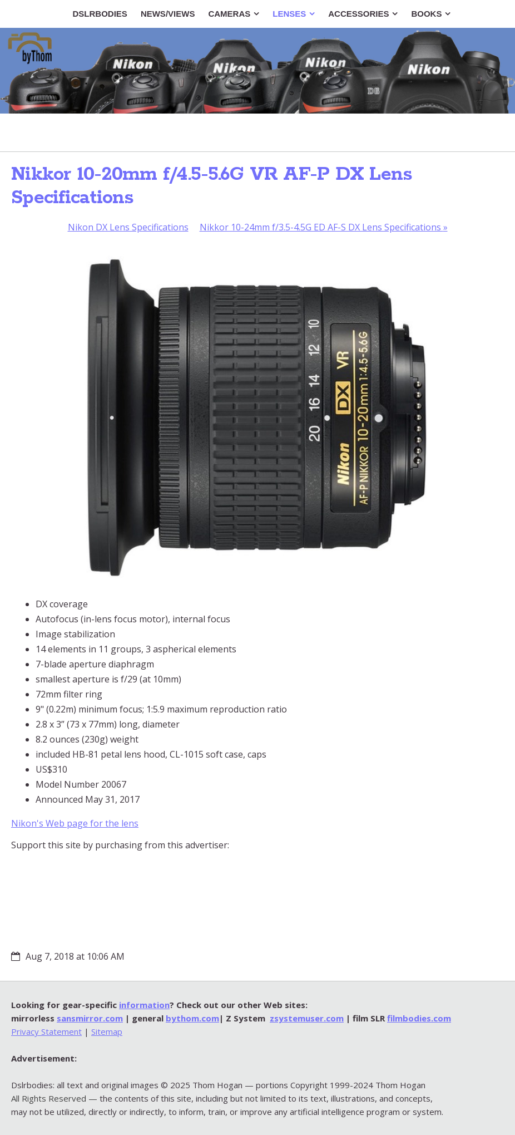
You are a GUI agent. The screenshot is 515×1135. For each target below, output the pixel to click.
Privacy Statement (46, 1031)
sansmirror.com (90, 1018)
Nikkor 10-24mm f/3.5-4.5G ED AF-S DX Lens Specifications (324, 227)
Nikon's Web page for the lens (74, 823)
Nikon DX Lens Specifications (128, 227)
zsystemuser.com (307, 1018)
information (144, 1004)
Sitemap (106, 1031)
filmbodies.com (419, 1018)
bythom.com (192, 1018)
